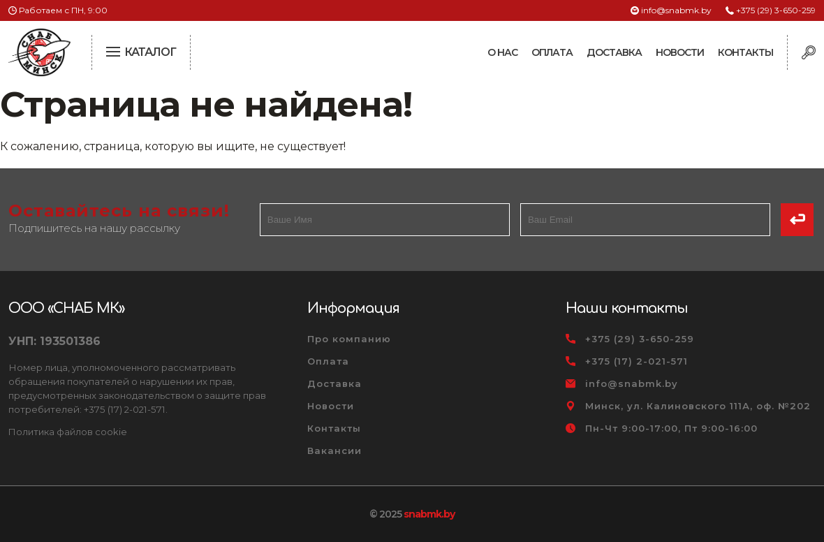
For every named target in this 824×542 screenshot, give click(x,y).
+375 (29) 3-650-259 (776, 10)
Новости (680, 52)
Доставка (614, 52)
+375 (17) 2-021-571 (636, 361)
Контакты (745, 52)
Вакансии (334, 450)
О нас (502, 52)
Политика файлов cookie (67, 431)
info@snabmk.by (676, 10)
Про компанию (349, 338)
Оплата (552, 52)
